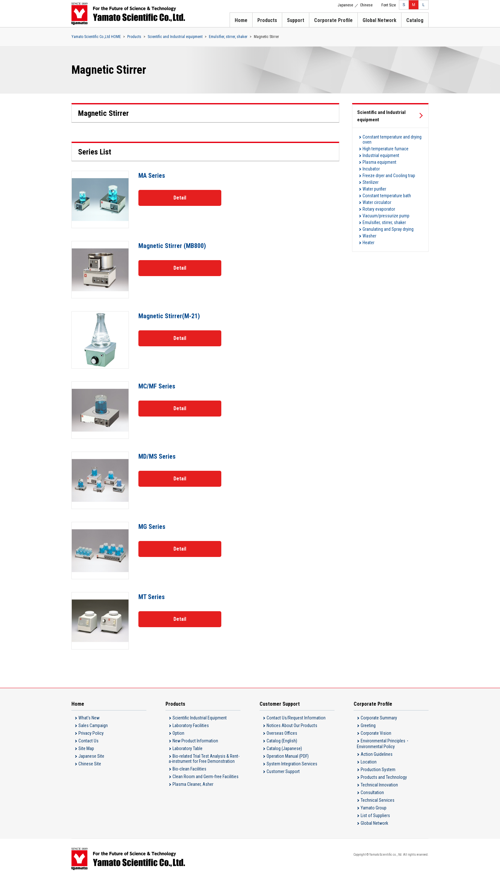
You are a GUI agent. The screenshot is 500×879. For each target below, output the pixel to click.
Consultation (372, 792)
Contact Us (88, 740)
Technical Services (377, 800)
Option (178, 733)
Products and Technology (384, 777)
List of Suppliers (375, 815)
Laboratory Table (187, 748)
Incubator (371, 168)
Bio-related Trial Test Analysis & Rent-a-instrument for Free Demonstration (204, 759)
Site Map (86, 748)
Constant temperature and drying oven (392, 139)
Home (241, 20)
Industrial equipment (381, 155)
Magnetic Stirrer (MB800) (172, 246)
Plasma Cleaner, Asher (193, 784)
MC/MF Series (156, 386)
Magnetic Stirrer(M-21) (169, 316)
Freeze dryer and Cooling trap (389, 175)
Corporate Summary (379, 717)
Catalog (414, 20)
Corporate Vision (376, 733)
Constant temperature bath (387, 195)
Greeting (368, 725)
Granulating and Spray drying (388, 229)
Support (295, 20)
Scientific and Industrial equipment (175, 36)
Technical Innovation (379, 784)
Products (267, 20)
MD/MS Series (156, 456)
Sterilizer (371, 182)
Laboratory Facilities (191, 725)
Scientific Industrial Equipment (200, 717)
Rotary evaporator (379, 209)
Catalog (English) (282, 740)
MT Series (151, 597)
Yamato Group (373, 807)
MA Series (151, 175)
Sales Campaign (93, 725)
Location (369, 761)
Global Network (379, 20)
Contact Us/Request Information (296, 717)
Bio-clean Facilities (189, 768)
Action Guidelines (377, 754)
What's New (88, 717)
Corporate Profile (333, 20)
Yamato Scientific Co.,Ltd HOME (96, 36)
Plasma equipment (379, 162)
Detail (179, 198)
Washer (369, 235)
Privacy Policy (91, 733)
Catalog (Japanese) (284, 748)
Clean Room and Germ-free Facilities (206, 776)
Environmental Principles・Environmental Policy (383, 743)
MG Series (151, 526)
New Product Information (195, 740)
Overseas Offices (282, 733)
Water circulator (377, 202)
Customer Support (283, 771)
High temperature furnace (385, 148)
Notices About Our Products (292, 725)
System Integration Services (292, 763)
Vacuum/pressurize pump (386, 215)
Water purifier (374, 189)
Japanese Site (91, 756)
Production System (378, 769)
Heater (368, 242)
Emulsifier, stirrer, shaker (228, 36)
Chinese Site (89, 763)
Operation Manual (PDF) (288, 756)
